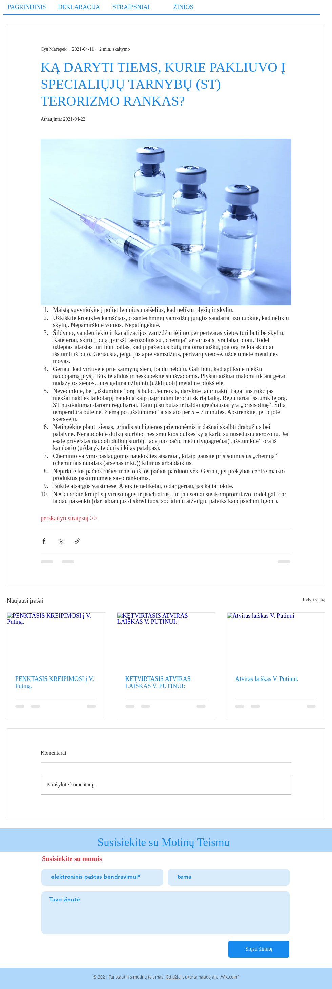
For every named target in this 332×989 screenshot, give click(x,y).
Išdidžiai (174, 977)
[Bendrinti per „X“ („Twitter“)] (60, 541)
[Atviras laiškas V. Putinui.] (276, 640)
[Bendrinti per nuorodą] (77, 541)
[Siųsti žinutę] (258, 949)
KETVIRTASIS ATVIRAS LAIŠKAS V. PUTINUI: (158, 682)
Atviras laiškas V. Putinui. (266, 678)
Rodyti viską (313, 599)
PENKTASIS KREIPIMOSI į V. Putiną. (54, 682)
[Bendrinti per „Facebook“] (44, 541)
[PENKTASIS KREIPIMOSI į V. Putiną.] (56, 640)
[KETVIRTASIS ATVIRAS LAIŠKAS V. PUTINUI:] (166, 640)
